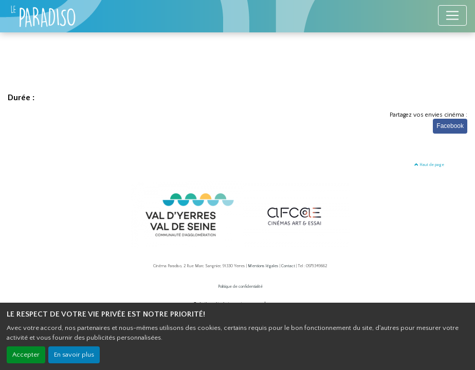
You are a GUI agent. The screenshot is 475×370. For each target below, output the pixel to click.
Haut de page (429, 164)
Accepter (26, 354)
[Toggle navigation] (452, 15)
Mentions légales (263, 266)
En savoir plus (74, 354)
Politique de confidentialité (240, 286)
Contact (288, 266)
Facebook (450, 126)
